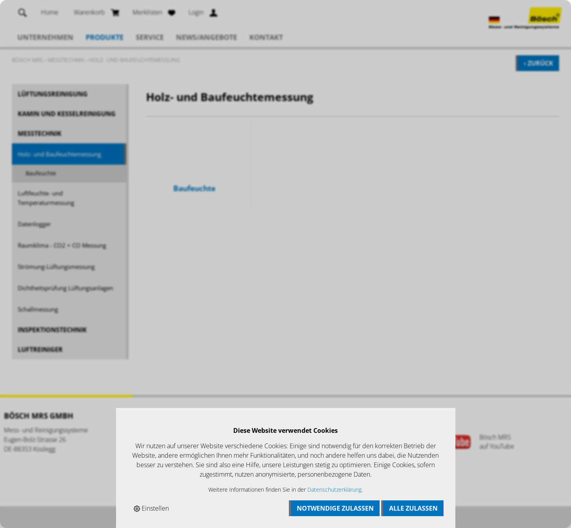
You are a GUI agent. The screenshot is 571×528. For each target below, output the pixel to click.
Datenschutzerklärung (334, 489)
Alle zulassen (413, 508)
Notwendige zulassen (335, 508)
